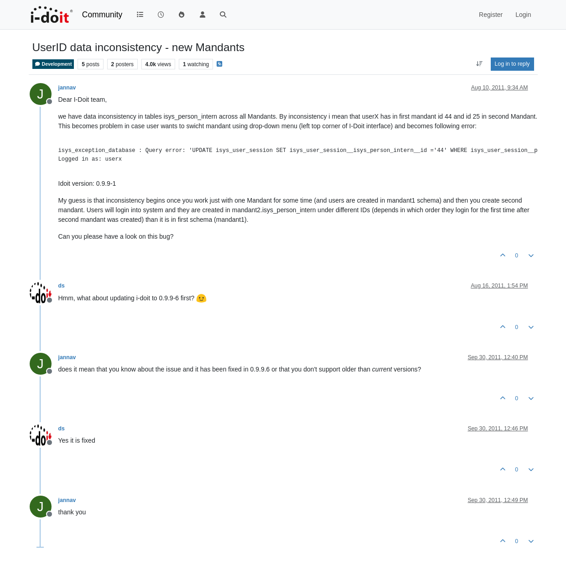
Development (53, 64)
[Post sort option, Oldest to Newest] (479, 64)
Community (102, 14)
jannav (67, 87)
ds (61, 286)
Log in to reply (512, 64)
